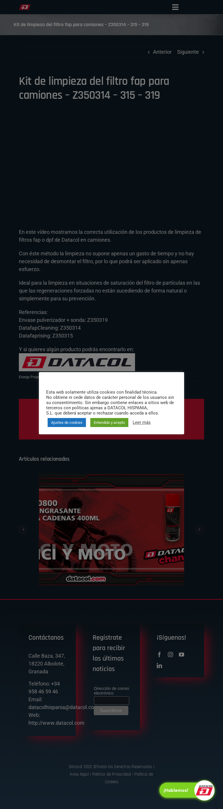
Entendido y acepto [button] (109, 422)
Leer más (142, 422)
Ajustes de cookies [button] (66, 422)
